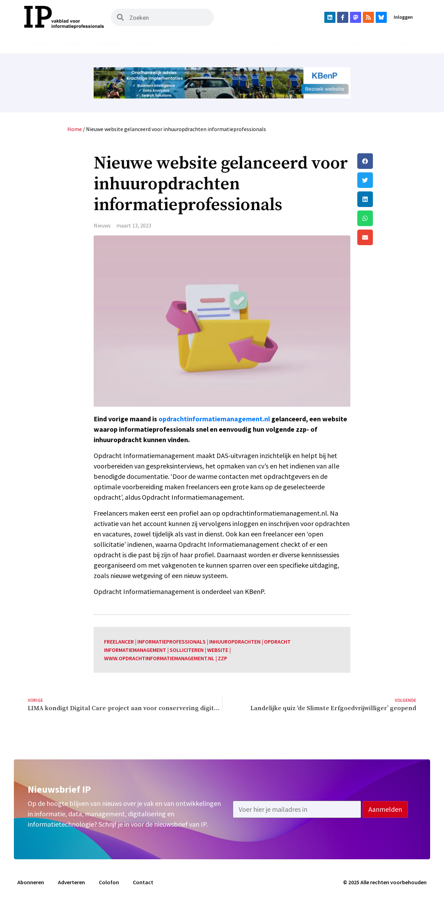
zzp (222, 658)
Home (39, 44)
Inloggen (403, 17)
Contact (143, 882)
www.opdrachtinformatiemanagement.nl (159, 658)
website (217, 649)
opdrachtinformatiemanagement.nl (214, 418)
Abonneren (350, 44)
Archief (146, 44)
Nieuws (71, 44)
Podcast (183, 44)
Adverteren (396, 44)
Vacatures (270, 44)
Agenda (310, 44)
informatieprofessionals (171, 641)
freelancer (119, 641)
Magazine (108, 44)
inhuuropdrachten (235, 641)
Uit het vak (226, 44)
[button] (386, 161)
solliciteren (187, 649)
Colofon (109, 882)
